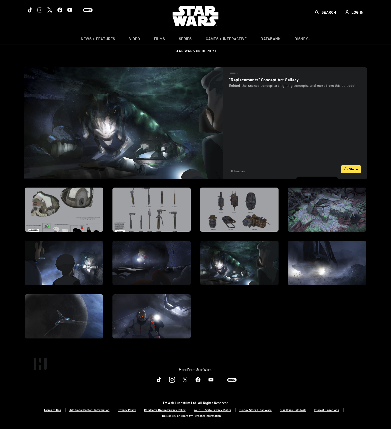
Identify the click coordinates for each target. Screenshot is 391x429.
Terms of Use (52, 410)
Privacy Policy (127, 410)
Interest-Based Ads (326, 410)
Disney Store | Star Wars (255, 410)
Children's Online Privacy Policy (165, 410)
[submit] (316, 12)
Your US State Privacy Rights (212, 410)
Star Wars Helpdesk (293, 410)
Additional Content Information (89, 410)
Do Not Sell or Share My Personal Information (191, 415)
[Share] (351, 169)
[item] (98, 39)
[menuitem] (134, 39)
